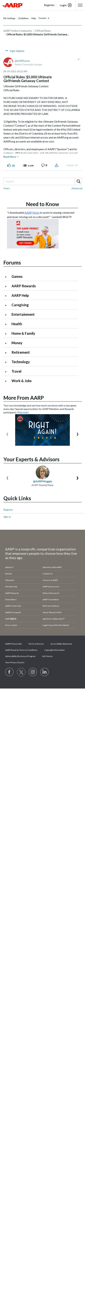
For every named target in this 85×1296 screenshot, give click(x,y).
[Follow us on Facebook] (9, 606)
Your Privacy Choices (14, 596)
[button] (80, 5)
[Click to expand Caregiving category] (7, 305)
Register (8, 443)
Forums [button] (42, 18)
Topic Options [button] (17, 51)
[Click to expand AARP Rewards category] (7, 286)
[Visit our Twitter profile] (21, 606)
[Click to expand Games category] (7, 276)
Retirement (21, 352)
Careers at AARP (50, 514)
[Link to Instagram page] (33, 606)
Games (17, 276)
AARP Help (20, 295)
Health (17, 324)
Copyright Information (54, 584)
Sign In (7, 450)
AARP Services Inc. (51, 520)
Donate (8, 507)
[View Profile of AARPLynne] (22, 60)
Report (57, 165)
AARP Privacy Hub (13, 577)
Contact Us (48, 507)
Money (17, 343)
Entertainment (23, 314)
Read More (9, 156)
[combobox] (42, 181)
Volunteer (9, 514)
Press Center (11, 559)
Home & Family (23, 333)
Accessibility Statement (61, 577)
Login (63, 5)
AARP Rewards (24, 286)
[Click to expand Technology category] (7, 362)
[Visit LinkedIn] (44, 606)
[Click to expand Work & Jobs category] (7, 381)
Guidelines (23, 18)
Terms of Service (36, 577)
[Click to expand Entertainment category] (7, 314)
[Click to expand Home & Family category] (7, 333)
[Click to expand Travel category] (7, 371)
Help (33, 18)
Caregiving (20, 305)
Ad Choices (47, 590)
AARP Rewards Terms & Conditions (21, 584)
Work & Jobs (22, 381)
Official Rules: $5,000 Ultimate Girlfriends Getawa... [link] (37, 34)
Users (6, 188)
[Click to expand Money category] (7, 343)
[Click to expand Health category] (7, 324)
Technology (21, 362)
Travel (16, 371)
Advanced (77, 188)
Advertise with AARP (52, 501)
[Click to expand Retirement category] (7, 352)
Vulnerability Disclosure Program (20, 590)
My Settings (9, 18)
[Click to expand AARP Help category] (7, 295)
